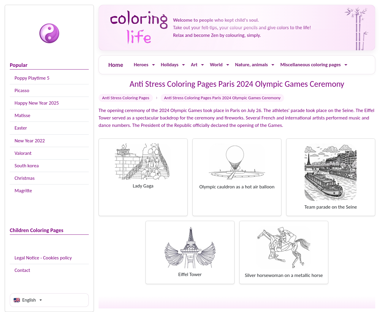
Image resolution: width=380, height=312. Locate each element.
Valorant (23, 153)
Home (115, 64)
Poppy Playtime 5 (32, 78)
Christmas (24, 178)
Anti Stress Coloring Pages (125, 97)
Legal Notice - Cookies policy (43, 258)
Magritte (23, 190)
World (216, 65)
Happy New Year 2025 (37, 103)
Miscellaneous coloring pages (310, 65)
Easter (21, 128)
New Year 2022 (30, 141)
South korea (27, 166)
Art (194, 65)
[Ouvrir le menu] (153, 65)
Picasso (22, 90)
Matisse (22, 115)
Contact (22, 270)
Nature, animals (251, 65)
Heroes (141, 65)
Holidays (169, 65)
